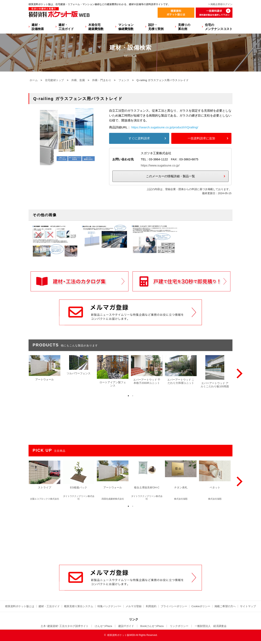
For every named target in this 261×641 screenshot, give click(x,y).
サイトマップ (248, 606)
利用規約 (151, 606)
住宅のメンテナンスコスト (218, 27)
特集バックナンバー (109, 606)
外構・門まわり (101, 80)
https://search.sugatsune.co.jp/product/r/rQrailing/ (164, 127)
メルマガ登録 (134, 606)
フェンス (123, 80)
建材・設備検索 (38, 27)
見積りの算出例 (184, 27)
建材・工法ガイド (66, 27)
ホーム (34, 80)
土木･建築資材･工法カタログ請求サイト (64, 626)
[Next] (238, 373)
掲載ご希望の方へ (225, 606)
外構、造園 (78, 80)
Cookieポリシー (200, 606)
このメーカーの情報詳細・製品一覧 (170, 176)
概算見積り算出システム (78, 606)
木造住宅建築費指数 (96, 27)
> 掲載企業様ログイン (220, 4)
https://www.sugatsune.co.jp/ (160, 165)
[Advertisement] (130, 534)
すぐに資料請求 (139, 138)
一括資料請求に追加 (201, 138)
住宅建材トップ (54, 80)
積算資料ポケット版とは (19, 606)
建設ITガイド (126, 626)
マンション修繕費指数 (126, 27)
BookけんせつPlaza (152, 626)
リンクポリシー (179, 626)
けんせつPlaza (103, 626)
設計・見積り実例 (156, 27)
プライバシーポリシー (174, 606)
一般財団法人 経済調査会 (211, 626)
